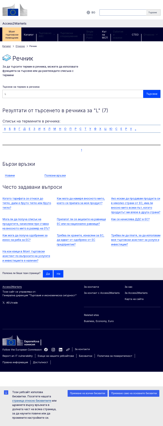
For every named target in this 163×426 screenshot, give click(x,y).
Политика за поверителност (114, 355)
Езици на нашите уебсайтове (56, 355)
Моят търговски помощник (11, 34)
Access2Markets (12, 286)
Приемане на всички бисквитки (87, 393)
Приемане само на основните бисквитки (134, 393)
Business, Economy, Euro (99, 321)
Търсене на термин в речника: (21, 86)
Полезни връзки (55, 175)
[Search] (153, 12)
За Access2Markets (136, 292)
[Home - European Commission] (24, 341)
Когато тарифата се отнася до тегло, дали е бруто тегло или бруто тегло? (26, 203)
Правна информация (15, 362)
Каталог (29, 34)
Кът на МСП (105, 34)
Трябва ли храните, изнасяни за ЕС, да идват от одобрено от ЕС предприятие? (80, 240)
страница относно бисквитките (31, 400)
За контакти (82, 349)
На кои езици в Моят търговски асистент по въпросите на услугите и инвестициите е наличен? (26, 256)
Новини (10, 175)
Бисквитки (85, 355)
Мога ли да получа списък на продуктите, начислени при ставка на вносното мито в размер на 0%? (26, 224)
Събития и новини (120, 34)
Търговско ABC (47, 35)
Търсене (151, 93)
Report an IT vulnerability (17, 355)
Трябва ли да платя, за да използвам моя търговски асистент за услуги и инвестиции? (135, 240)
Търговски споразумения (70, 35)
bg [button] (91, 12)
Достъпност (40, 362)
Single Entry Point (91, 34)
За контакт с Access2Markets (102, 292)
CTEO (135, 34)
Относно (151, 34)
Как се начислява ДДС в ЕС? (130, 219)
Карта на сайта (134, 299)
